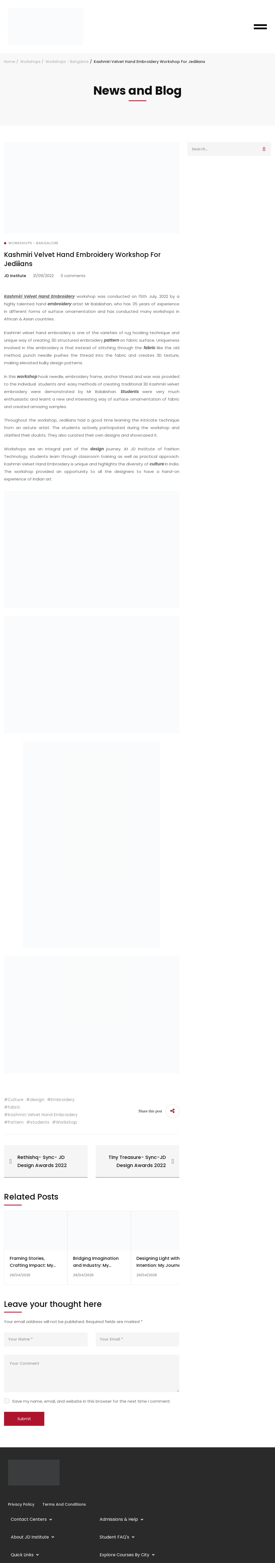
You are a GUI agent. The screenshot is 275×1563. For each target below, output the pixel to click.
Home (9, 61)
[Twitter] (25, 1493)
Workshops (30, 61)
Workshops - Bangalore (67, 61)
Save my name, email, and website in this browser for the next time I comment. (91, 1401)
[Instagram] (12, 1493)
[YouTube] (21, 1493)
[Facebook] (8, 1493)
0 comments (73, 275)
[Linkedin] (17, 1493)
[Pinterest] (29, 1493)
